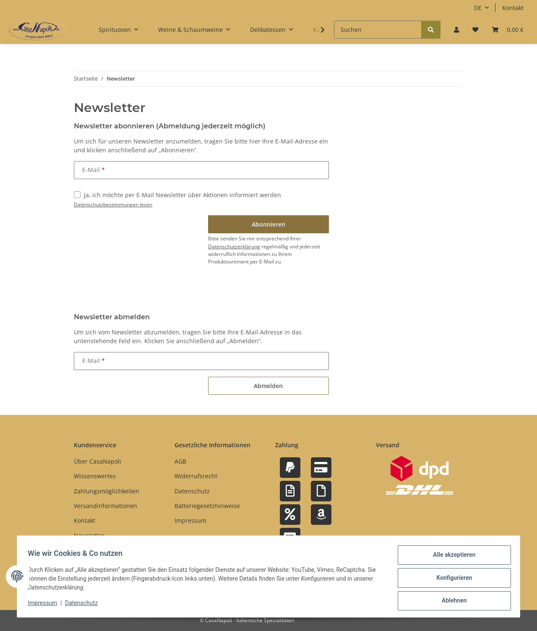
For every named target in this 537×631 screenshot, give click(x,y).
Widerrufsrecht (196, 476)
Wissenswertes (95, 476)
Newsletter (89, 536)
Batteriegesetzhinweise (207, 506)
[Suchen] (378, 30)
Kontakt (513, 8)
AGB (180, 461)
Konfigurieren (451, 579)
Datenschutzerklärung (234, 246)
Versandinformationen (105, 506)
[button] (456, 29)
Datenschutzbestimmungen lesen (113, 204)
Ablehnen (451, 601)
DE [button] (478, 8)
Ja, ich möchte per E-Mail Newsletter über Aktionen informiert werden (182, 195)
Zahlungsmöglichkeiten (106, 491)
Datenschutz (84, 605)
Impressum (45, 605)
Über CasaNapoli (97, 461)
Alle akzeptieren (451, 557)
